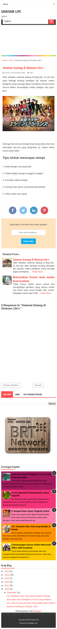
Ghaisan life (11, 11)
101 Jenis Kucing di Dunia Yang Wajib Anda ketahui (31, 603)
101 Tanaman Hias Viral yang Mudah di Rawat (28, 596)
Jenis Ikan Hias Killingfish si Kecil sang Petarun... (30, 599)
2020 (7, 589)
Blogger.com (33, 623)
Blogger (37, 611)
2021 (7, 585)
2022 (7, 582)
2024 (7, 575)
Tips (31, 73)
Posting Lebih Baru (11, 385)
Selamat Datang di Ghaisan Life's (31, 259)
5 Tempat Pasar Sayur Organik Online (30, 511)
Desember (12, 592)
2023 (7, 578)
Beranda (38, 385)
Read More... (38, 271)
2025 (7, 571)
